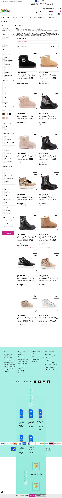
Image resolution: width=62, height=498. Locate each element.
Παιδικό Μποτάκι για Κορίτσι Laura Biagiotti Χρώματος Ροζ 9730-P (26, 115)
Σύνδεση (34, 356)
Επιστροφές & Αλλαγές (9, 366)
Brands (2, 17)
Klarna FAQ (6, 371)
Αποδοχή (32, 495)
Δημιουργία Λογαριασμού (38, 358)
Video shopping (21, 366)
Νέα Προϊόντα (21, 46)
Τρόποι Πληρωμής (8, 362)
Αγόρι (8, 17)
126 (58, 46)
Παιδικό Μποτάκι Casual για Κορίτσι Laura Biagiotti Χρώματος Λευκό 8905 (49, 318)
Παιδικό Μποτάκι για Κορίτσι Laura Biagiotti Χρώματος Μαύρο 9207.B (26, 277)
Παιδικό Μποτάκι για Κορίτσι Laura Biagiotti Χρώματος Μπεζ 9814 (26, 196)
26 (5, 100)
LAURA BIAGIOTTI (21, 73)
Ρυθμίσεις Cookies (40, 495)
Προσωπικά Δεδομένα (23, 357)
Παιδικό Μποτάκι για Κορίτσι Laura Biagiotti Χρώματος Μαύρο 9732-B (26, 75)
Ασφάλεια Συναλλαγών (9, 364)
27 (5, 103)
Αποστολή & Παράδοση (9, 360)
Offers (45, 17)
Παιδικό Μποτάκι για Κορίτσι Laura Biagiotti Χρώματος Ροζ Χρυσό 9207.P (49, 277)
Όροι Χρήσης (21, 356)
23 (5, 90)
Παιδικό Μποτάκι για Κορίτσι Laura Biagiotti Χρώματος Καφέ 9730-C (48, 75)
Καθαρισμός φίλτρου (7, 51)
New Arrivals (53, 17)
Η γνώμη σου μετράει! (23, 361)
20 (5, 83)
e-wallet (19, 368)
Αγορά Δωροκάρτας (9, 369)
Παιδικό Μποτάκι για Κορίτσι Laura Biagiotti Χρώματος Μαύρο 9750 (48, 156)
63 (54, 46)
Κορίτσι (15, 17)
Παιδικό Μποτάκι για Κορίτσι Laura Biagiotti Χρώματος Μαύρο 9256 (26, 237)
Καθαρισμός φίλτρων (8, 232)
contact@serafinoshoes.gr (51, 364)
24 (5, 93)
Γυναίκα (29, 17)
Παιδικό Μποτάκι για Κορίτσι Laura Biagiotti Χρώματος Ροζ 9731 (26, 156)
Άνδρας (22, 17)
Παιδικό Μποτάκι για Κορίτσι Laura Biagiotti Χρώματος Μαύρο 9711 (48, 196)
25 (5, 97)
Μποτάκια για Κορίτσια (17, 25)
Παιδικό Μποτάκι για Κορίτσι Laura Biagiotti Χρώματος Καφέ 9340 (48, 237)
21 (5, 87)
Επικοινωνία (42, 3)
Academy (4, 21)
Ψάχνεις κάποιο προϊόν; (23, 359)
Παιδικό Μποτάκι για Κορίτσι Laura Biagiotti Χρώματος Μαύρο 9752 (48, 115)
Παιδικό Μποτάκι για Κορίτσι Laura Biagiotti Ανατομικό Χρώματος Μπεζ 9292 (26, 318)
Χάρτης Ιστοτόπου (22, 363)
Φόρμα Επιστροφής (8, 368)
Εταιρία (19, 354)
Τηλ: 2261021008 (49, 362)
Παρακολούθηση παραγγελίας (34, 4)
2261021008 (18, 1)
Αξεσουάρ (37, 17)
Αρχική (3, 25)
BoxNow (20, 373)
